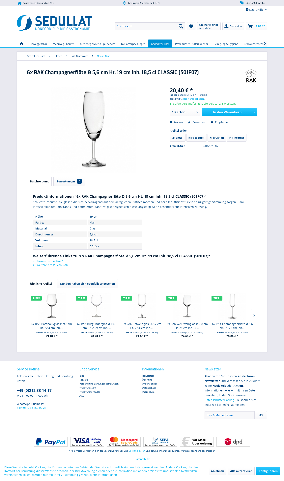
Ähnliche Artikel (41, 283)
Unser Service (149, 383)
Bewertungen (69, 181)
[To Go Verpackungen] (133, 43)
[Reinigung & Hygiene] (226, 43)
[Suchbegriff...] (150, 26)
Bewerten (197, 122)
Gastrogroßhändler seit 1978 (141, 3)
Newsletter (148, 375)
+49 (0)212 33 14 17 (34, 390)
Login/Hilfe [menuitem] (255, 10)
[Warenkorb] (256, 26)
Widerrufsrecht (87, 387)
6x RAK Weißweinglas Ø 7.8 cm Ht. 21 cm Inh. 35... (187, 326)
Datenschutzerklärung (219, 400)
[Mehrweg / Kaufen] (63, 43)
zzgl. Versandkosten (194, 98)
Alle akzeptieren (241, 471)
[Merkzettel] (191, 26)
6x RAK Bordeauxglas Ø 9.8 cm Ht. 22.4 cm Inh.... (51, 326)
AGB (81, 395)
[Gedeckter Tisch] (160, 43)
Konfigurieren (268, 471)
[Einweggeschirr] (38, 43)
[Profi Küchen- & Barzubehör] (191, 43)
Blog (81, 375)
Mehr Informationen (103, 475)
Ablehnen (217, 471)
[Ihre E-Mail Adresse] (230, 415)
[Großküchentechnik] (255, 43)
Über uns (147, 379)
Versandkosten (137, 450)
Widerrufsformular (89, 391)
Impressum (148, 391)
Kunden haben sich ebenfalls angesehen (87, 283)
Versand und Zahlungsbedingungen (99, 383)
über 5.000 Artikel (252, 3)
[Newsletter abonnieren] (260, 415)
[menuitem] (150, 26)
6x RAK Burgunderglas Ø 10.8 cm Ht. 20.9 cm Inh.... (96, 326)
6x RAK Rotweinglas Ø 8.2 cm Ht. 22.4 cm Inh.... (142, 326)
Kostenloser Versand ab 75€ (35, 3)
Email (177, 138)
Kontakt (83, 379)
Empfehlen (220, 122)
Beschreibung (39, 181)
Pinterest (236, 138)
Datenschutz (149, 387)
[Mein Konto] (233, 26)
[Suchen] (181, 26)
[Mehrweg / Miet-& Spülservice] (97, 43)
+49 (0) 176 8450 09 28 (31, 408)
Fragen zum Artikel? (48, 261)
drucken (217, 138)
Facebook (196, 138)
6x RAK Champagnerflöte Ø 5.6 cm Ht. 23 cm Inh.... (232, 326)
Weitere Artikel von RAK (50, 265)
